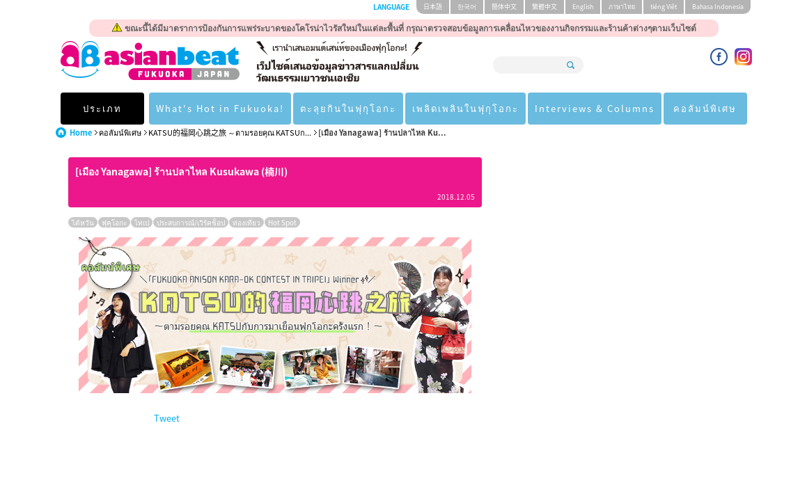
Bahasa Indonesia (718, 6)
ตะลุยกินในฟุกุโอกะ (348, 108)
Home (81, 132)
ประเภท (102, 108)
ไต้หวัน (83, 222)
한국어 (466, 6)
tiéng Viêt (663, 6)
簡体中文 (504, 6)
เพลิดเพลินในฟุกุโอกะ (465, 108)
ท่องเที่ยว (246, 222)
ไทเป (141, 222)
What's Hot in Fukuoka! (220, 108)
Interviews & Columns (595, 108)
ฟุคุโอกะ (114, 222)
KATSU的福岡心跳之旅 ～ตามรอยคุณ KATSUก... (229, 132)
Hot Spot (282, 222)
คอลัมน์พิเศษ (705, 108)
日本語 (432, 6)
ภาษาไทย (622, 6)
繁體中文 (544, 6)
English (582, 6)
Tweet (167, 417)
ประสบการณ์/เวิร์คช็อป (191, 222)
